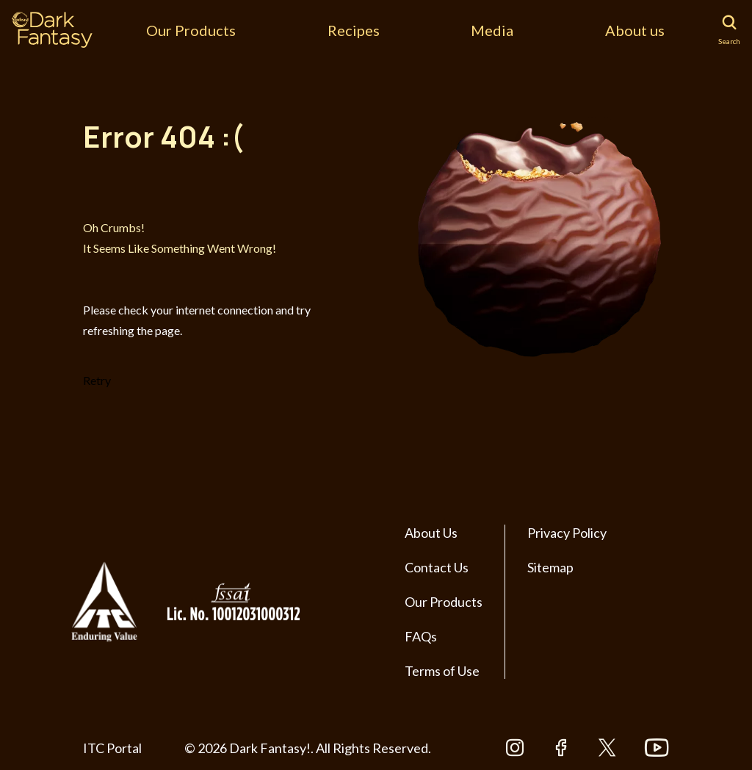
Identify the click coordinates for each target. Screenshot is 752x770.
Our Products (191, 30)
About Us (431, 533)
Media (492, 30)
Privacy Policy (567, 533)
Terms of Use (442, 671)
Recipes (354, 30)
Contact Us (437, 567)
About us (635, 30)
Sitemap (550, 567)
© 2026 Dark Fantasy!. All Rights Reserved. (307, 748)
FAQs (421, 636)
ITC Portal (112, 748)
